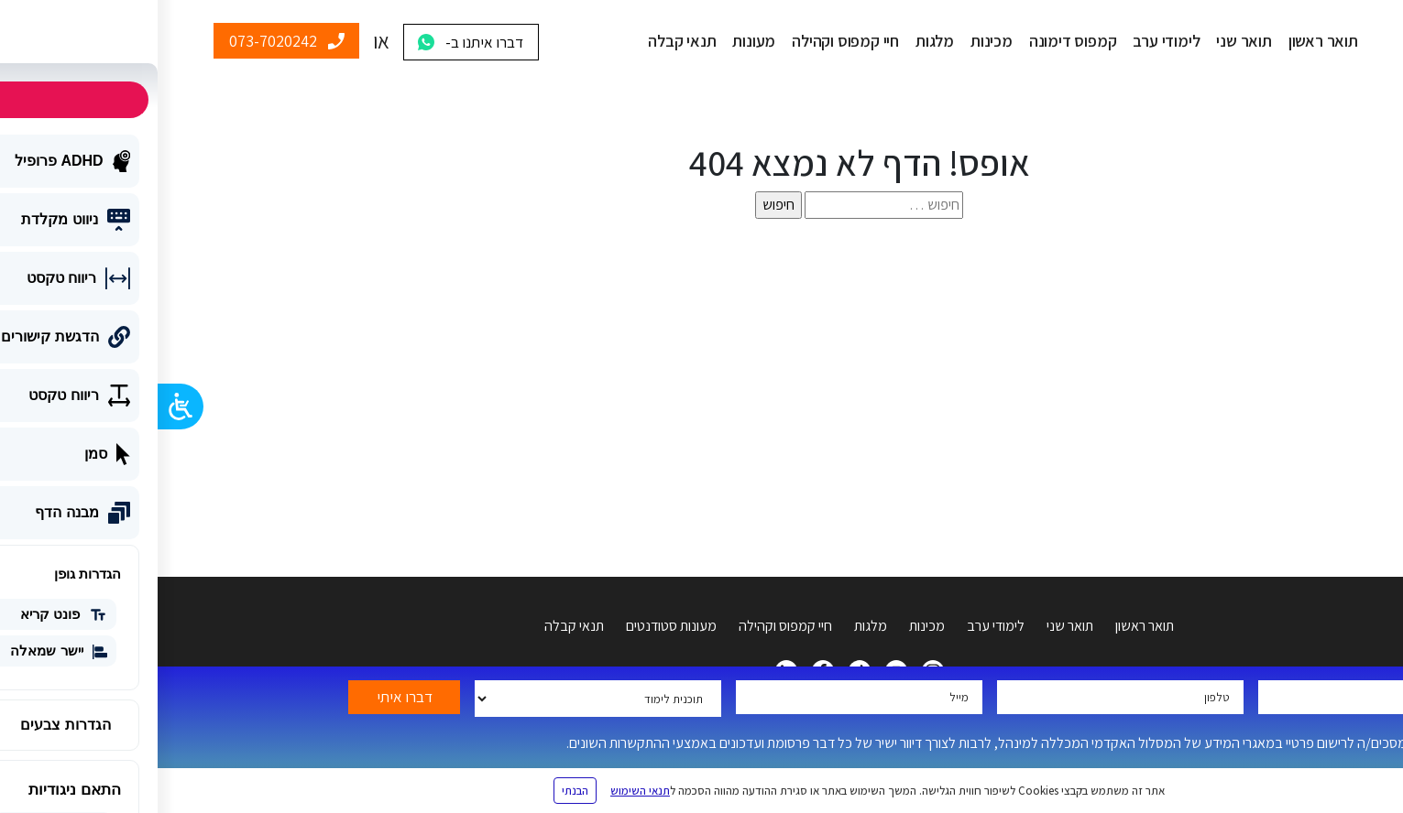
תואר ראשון (1165, 40)
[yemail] (701, 697)
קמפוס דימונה (915, 40)
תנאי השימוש (482, 790)
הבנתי (417, 790)
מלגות (777, 40)
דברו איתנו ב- (327, 42)
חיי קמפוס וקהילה (687, 40)
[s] (726, 205)
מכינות (834, 40)
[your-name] (1224, 697)
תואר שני (1085, 40)
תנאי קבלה (524, 40)
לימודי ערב (1008, 40)
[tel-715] (962, 697)
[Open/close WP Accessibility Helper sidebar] (23, 406)
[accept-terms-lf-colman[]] (1339, 742)
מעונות (596, 40)
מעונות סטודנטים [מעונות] (513, 625)
